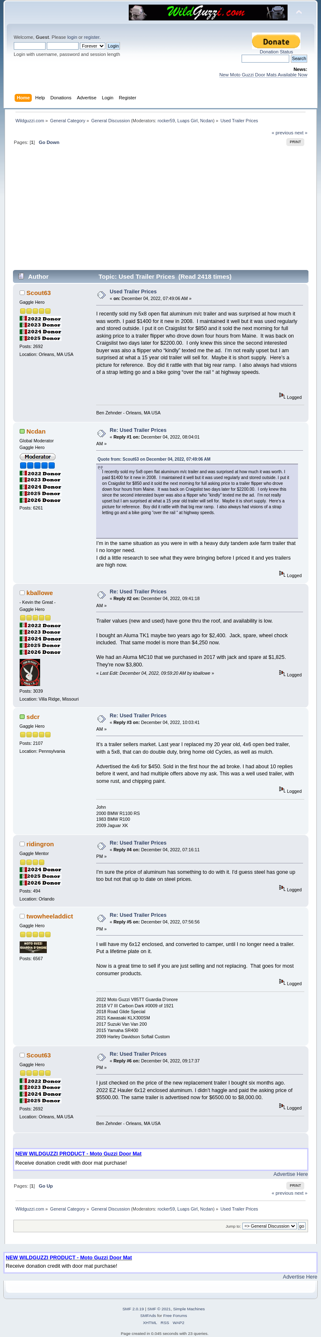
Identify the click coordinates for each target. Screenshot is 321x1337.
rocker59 (166, 120)
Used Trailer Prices (133, 292)
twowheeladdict (49, 916)
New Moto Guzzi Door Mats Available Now (263, 74)
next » (301, 132)
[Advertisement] (160, 211)
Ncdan (206, 120)
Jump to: (233, 1226)
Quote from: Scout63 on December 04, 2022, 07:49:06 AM (153, 459)
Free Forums (175, 1315)
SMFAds (148, 1315)
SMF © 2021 (159, 1309)
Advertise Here (290, 1174)
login (72, 37)
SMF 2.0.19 (133, 1309)
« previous (282, 132)
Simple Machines (189, 1309)
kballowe (39, 592)
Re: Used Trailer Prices (138, 430)
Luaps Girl (187, 120)
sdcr (33, 716)
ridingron (40, 844)
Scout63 (38, 292)
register (91, 37)
